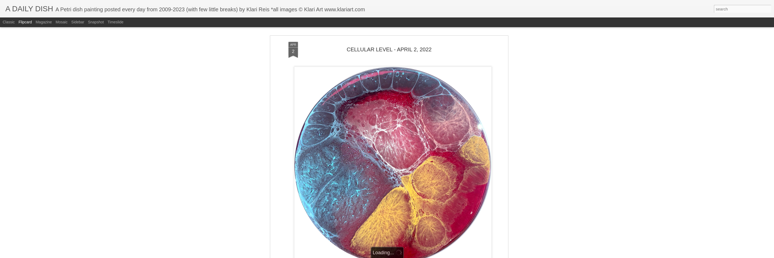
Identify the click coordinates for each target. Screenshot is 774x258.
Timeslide (115, 22)
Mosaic (61, 22)
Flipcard (25, 22)
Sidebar (77, 22)
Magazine (44, 22)
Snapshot (96, 22)
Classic (9, 22)
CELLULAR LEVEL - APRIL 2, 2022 (389, 49)
